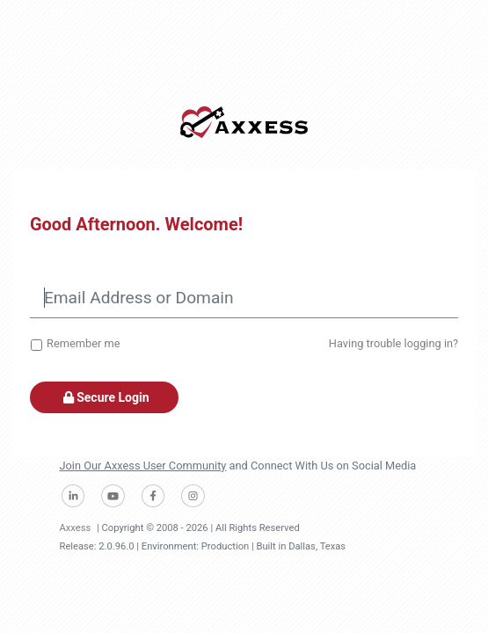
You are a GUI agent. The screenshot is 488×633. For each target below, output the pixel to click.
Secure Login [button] (104, 397)
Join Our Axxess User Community (143, 465)
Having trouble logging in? (393, 343)
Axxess (75, 528)
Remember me (83, 343)
